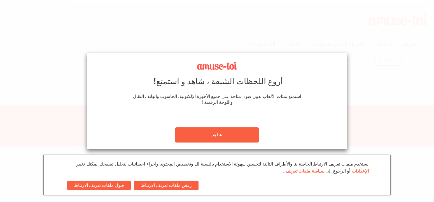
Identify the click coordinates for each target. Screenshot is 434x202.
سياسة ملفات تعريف (304, 171)
